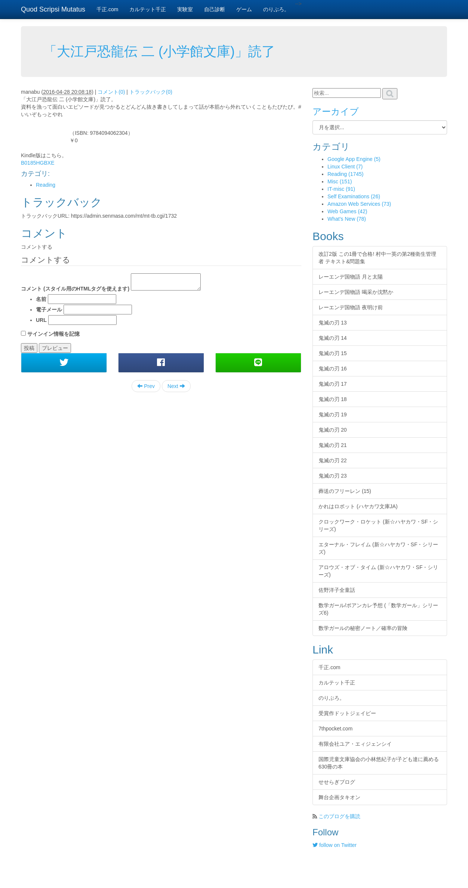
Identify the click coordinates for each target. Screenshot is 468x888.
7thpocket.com (335, 729)
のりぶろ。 (276, 9)
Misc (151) (339, 181)
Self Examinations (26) (353, 196)
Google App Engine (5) (354, 159)
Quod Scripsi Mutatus (53, 9)
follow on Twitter (334, 845)
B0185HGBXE (38, 163)
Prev (146, 386)
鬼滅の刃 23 (332, 476)
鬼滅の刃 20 (332, 430)
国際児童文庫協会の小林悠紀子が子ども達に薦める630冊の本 (378, 763)
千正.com (107, 9)
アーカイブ (335, 111)
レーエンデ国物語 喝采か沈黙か (355, 292)
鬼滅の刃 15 (332, 353)
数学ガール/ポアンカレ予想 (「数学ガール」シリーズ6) (378, 609)
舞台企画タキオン (339, 797)
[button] (64, 362)
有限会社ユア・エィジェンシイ (355, 744)
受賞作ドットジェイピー (347, 713)
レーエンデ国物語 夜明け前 (350, 307)
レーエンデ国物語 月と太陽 (350, 277)
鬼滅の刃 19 (332, 414)
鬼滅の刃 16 (332, 369)
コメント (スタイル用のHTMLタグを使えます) (75, 289)
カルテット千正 (147, 9)
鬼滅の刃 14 (332, 338)
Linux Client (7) (345, 167)
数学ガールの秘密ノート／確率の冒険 (362, 628)
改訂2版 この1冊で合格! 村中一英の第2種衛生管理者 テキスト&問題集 (377, 257)
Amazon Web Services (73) (359, 204)
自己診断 (214, 9)
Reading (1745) (345, 174)
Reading (45, 185)
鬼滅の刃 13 (332, 323)
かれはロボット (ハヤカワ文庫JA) (358, 506)
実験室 (185, 9)
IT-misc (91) (341, 189)
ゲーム (244, 9)
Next (176, 386)
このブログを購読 (339, 816)
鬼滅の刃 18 (332, 399)
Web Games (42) (347, 211)
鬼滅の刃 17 (332, 384)
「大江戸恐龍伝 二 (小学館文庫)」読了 (159, 51)
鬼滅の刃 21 (332, 445)
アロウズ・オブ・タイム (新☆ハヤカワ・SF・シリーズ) (378, 571)
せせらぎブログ (336, 782)
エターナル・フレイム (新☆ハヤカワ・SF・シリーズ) (378, 548)
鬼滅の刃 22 (332, 460)
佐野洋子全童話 (336, 590)
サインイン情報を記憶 (53, 334)
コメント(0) (111, 92)
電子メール (49, 310)
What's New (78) (346, 219)
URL (41, 320)
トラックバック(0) (150, 92)
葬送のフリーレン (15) (344, 491)
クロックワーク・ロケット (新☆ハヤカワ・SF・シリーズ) (378, 525)
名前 (41, 299)
